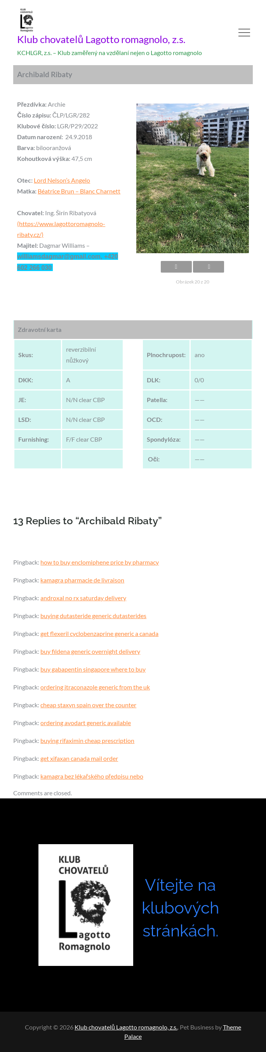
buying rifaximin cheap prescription (87, 740)
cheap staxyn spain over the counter (88, 704)
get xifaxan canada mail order (79, 758)
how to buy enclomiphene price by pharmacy (99, 562)
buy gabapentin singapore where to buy (93, 669)
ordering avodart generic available (85, 722)
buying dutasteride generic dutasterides (93, 615)
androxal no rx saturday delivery (83, 597)
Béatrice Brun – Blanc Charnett (79, 191)
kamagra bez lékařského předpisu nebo (91, 776)
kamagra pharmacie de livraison (82, 580)
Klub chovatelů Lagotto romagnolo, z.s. (101, 39)
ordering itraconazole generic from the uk (95, 687)
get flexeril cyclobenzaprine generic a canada (99, 633)
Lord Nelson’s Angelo (62, 180)
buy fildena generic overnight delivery (90, 651)
